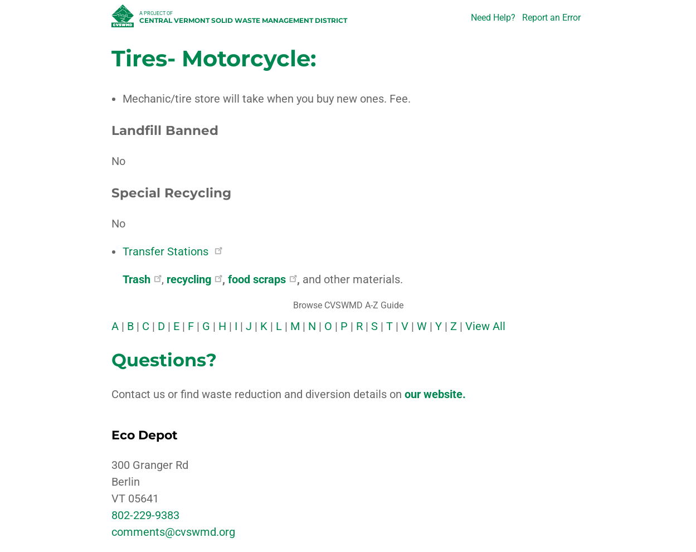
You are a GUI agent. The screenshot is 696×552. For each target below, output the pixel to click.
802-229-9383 (145, 515)
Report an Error (551, 17)
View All (485, 326)
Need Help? (493, 17)
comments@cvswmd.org (173, 532)
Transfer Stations (172, 251)
